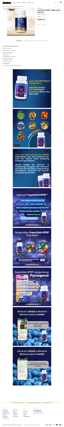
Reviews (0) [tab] (45, 40)
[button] (34, 9)
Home (3, 6)
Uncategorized (8, 6)
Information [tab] (38, 40)
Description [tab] (19, 40)
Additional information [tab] (28, 40)
